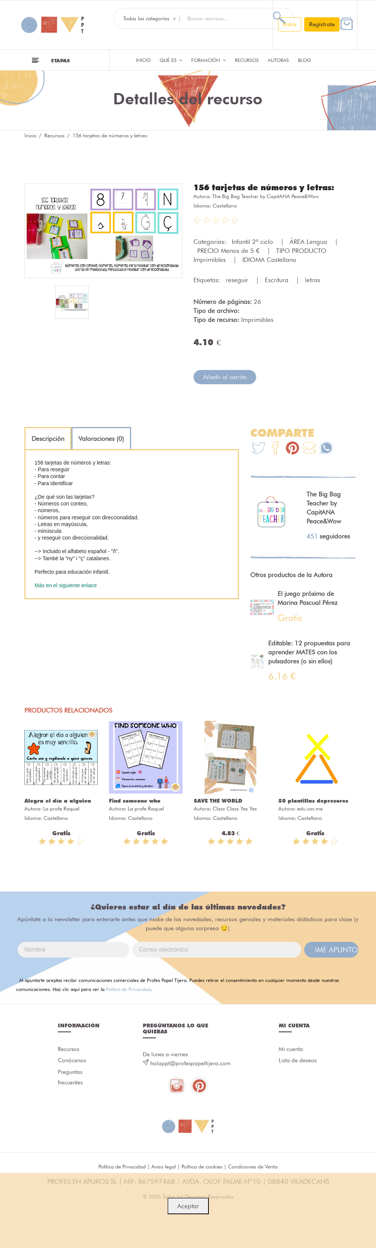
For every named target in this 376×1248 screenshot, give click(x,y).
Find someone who (134, 800)
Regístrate (322, 24)
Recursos (247, 60)
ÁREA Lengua (309, 241)
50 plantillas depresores (313, 800)
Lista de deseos (298, 1061)
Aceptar (188, 1206)
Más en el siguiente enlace (66, 585)
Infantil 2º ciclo (253, 241)
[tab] (48, 438)
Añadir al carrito (224, 376)
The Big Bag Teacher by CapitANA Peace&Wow (265, 196)
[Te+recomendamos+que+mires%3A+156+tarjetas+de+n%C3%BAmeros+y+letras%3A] (275, 448)
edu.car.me (310, 808)
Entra (289, 24)
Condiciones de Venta (253, 1167)
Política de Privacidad (128, 989)
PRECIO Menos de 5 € (229, 250)
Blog (304, 60)
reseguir (238, 279)
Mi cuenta (291, 1049)
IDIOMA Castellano (269, 259)
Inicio (143, 60)
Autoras (278, 60)
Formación (208, 60)
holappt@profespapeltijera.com (190, 1063)
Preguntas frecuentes (70, 1079)
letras (312, 279)
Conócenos (72, 1061)
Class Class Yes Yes (235, 808)
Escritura (277, 279)
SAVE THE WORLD (218, 800)
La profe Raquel (61, 808)
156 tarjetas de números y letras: (267, 187)
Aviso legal (163, 1167)
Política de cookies (201, 1167)
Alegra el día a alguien (57, 800)
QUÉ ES (171, 60)
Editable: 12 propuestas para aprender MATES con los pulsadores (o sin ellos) (309, 652)
